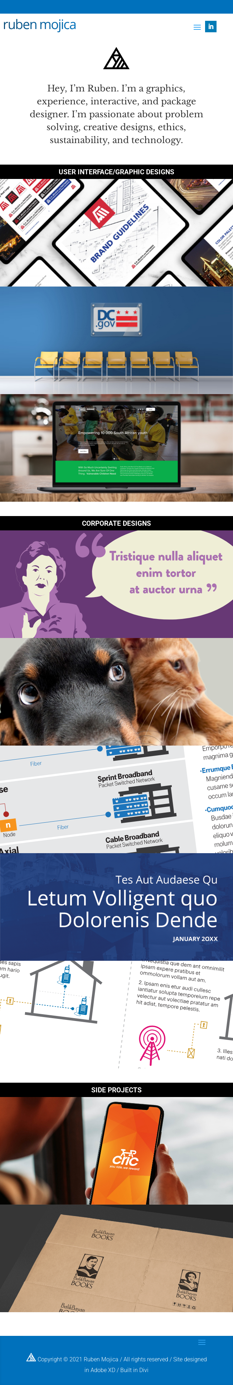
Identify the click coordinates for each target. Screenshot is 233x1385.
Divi (144, 1370)
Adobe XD (103, 1370)
